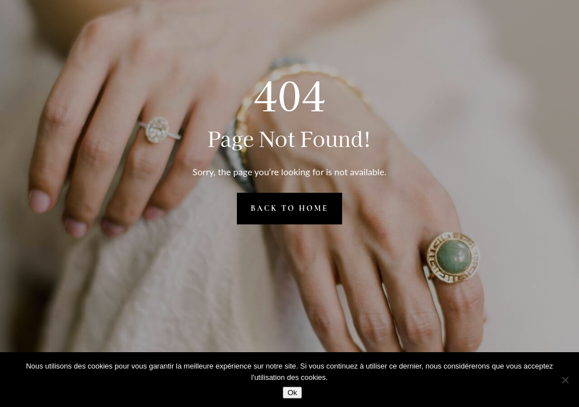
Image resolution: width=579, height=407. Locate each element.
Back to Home (289, 208)
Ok (292, 392)
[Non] (565, 380)
